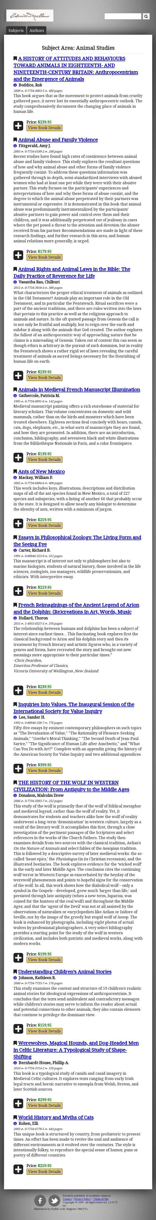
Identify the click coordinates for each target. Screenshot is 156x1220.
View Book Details (44, 127)
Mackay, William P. (33, 477)
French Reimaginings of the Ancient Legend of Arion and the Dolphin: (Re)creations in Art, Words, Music (76, 608)
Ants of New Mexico (41, 471)
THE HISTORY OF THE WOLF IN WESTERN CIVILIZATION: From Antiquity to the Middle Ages (71, 786)
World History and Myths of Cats (56, 1117)
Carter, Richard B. (32, 550)
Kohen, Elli (25, 1123)
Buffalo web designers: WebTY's (69, 1209)
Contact (67, 1199)
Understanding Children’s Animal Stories (65, 971)
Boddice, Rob (27, 85)
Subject (16, 30)
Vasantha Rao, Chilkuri (36, 282)
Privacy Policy (82, 1199)
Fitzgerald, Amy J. (32, 145)
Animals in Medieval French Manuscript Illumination (79, 389)
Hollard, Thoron (30, 618)
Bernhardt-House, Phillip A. (41, 1062)
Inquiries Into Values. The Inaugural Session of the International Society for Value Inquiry (73, 707)
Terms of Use (100, 1199)
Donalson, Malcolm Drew (38, 795)
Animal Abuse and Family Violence (58, 139)
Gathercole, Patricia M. (36, 395)
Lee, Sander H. (29, 717)
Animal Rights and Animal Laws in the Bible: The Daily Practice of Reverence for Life (71, 272)
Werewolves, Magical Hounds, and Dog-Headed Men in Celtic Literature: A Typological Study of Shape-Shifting (76, 1050)
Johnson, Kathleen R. (34, 977)
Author (37, 30)
